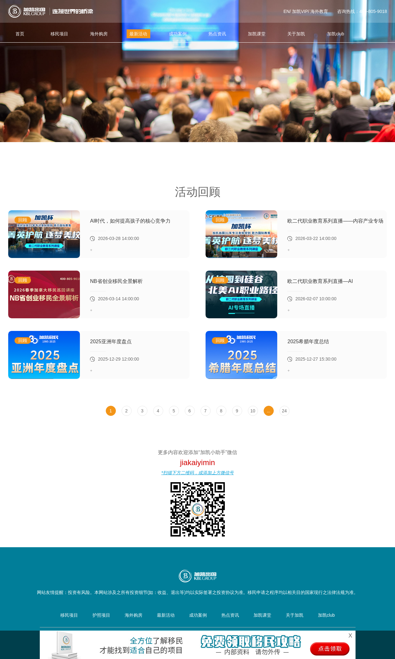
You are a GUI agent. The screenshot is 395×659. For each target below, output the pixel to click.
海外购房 (99, 33)
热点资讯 (217, 33)
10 (252, 410)
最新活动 (138, 33)
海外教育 (319, 11)
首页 (19, 33)
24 (284, 410)
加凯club (335, 33)
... (269, 410)
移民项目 (59, 33)
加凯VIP (300, 11)
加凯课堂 (257, 33)
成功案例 (178, 33)
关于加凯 (296, 33)
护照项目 (101, 615)
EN (287, 11)
